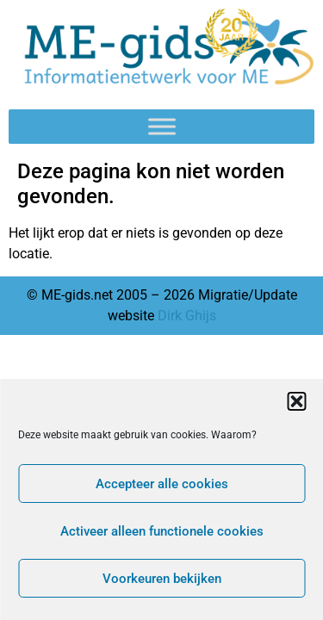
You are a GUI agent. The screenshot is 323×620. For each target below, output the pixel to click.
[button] (296, 401)
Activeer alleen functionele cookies (162, 531)
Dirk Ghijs (187, 315)
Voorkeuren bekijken (161, 578)
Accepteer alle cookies (162, 484)
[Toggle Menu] (162, 127)
